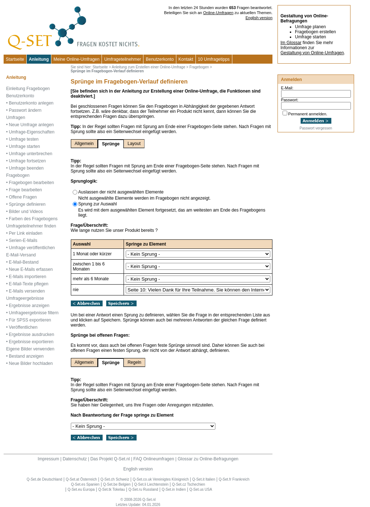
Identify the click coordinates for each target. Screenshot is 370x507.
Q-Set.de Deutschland (44, 479)
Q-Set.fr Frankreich (234, 479)
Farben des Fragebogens (33, 218)
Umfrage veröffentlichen (32, 247)
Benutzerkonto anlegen (31, 103)
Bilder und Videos (26, 211)
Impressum (48, 458)
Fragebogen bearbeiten (31, 182)
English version (258, 18)
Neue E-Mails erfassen (31, 269)
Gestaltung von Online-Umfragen (312, 52)
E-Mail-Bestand (24, 262)
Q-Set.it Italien (203, 479)
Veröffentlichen (23, 327)
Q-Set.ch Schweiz (114, 479)
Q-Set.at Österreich (81, 479)
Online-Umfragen (218, 12)
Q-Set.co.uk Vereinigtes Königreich (161, 479)
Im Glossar (290, 42)
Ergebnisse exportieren (31, 341)
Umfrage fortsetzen (27, 160)
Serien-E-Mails (23, 240)
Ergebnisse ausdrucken (31, 334)
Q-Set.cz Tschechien (188, 484)
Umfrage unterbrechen (30, 153)
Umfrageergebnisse (25, 298)
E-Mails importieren (27, 276)
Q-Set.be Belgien (116, 484)
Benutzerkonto (159, 59)
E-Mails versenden (27, 291)
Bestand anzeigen (26, 356)
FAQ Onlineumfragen (153, 458)
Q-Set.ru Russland (143, 489)
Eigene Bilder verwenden (30, 349)
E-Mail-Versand (21, 254)
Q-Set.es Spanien (85, 484)
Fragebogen (18, 175)
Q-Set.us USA (200, 489)
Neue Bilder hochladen (31, 363)
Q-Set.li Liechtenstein (151, 484)
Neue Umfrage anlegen (31, 124)
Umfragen (15, 117)
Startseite (15, 59)
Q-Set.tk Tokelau (111, 489)
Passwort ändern (25, 110)
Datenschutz (75, 458)
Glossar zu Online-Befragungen (208, 458)
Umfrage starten (24, 146)
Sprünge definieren (27, 204)
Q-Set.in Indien (174, 489)
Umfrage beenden (26, 168)
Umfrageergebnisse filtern (34, 312)
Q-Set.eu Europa (81, 489)
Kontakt (185, 59)
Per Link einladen (26, 233)
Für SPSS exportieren (30, 320)
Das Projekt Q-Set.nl (110, 458)
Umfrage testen (24, 139)
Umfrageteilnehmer (122, 59)
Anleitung (39, 59)
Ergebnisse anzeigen (29, 305)
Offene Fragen (23, 197)
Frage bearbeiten (25, 189)
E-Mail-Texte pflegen (28, 283)
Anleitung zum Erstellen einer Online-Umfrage (148, 67)
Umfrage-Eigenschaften (32, 132)
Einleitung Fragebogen (28, 88)
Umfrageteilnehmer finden (31, 226)
